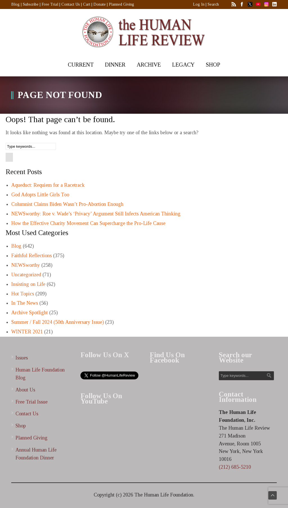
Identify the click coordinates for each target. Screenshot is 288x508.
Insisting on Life (28, 284)
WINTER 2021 (27, 331)
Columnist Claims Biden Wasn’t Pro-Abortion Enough (67, 204)
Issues (21, 358)
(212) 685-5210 (235, 467)
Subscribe (31, 4)
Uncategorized (26, 274)
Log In (198, 4)
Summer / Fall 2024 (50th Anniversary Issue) (57, 322)
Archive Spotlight (29, 312)
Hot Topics (22, 294)
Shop (20, 426)
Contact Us (70, 4)
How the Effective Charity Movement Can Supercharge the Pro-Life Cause (88, 223)
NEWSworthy (25, 265)
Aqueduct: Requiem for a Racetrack (48, 185)
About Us (25, 390)
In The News (24, 303)
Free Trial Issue (31, 402)
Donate (99, 4)
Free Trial (50, 4)
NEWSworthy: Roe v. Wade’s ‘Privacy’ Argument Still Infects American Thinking (96, 214)
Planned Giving (121, 4)
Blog (15, 4)
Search (213, 4)
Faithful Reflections (31, 255)
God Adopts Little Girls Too (40, 194)
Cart (86, 4)
